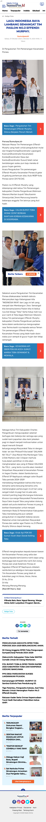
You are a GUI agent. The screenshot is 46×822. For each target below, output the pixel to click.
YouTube (33, 803)
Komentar (23, 631)
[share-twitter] (21, 625)
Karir (34, 808)
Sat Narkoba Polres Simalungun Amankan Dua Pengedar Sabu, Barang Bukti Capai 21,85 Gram (16, 771)
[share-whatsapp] (25, 625)
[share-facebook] (17, 625)
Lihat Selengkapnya (23, 781)
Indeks (26, 11)
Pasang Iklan (17, 810)
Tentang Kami (28, 810)
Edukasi (36, 11)
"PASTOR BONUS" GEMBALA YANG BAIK (16, 747)
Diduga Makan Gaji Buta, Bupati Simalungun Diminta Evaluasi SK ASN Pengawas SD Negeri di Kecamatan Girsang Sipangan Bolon (16, 759)
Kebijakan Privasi (16, 808)
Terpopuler (15, 11)
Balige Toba (8, 611)
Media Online (12, 3)
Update (31, 274)
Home (5, 11)
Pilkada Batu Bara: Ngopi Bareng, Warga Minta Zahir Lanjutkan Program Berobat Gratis (23, 601)
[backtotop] (23, 791)
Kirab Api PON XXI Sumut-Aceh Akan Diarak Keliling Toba (19, 536)
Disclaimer (27, 808)
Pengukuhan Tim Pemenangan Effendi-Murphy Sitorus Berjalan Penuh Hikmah (18, 129)
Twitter (29, 803)
